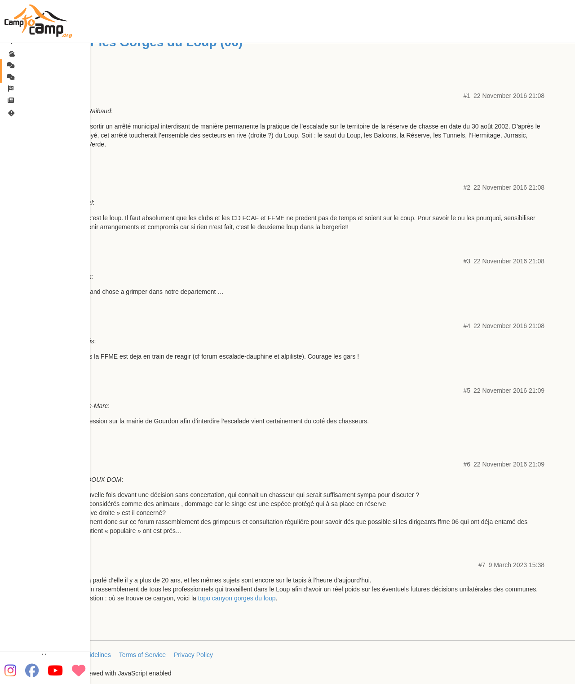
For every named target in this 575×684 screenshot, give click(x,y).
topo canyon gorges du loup (237, 598)
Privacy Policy (193, 654)
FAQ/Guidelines (89, 654)
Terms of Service (142, 654)
